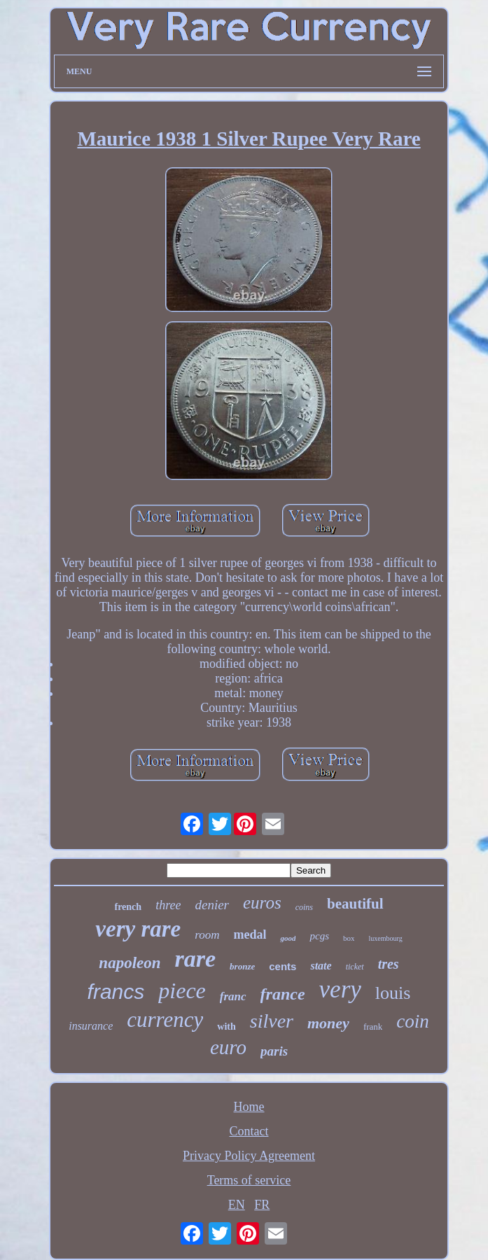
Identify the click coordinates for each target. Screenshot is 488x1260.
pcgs (319, 935)
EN (236, 1205)
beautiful (355, 903)
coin (412, 1021)
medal (249, 934)
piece (182, 990)
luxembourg (385, 938)
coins (304, 907)
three (168, 905)
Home (249, 1107)
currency (165, 1019)
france (282, 994)
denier (212, 904)
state (320, 966)
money (328, 1023)
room (207, 934)
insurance (91, 1026)
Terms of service (249, 1180)
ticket (355, 967)
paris (274, 1051)
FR (262, 1205)
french (128, 907)
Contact (249, 1131)
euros (262, 902)
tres (388, 964)
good (287, 938)
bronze (242, 966)
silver (271, 1021)
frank (372, 1026)
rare (195, 959)
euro (228, 1047)
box (349, 938)
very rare (138, 928)
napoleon (129, 963)
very (340, 989)
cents (282, 966)
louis (393, 993)
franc (233, 996)
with (226, 1026)
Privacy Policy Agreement (249, 1156)
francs (116, 991)
